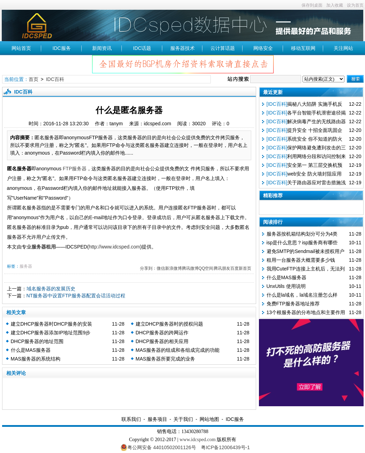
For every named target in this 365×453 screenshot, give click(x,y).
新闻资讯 (102, 48)
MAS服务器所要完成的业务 (165, 359)
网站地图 (209, 419)
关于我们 (183, 419)
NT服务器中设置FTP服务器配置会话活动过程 (76, 295)
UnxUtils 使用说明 (286, 286)
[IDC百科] (277, 104)
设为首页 (355, 5)
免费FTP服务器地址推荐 (293, 303)
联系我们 (131, 419)
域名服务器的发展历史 (51, 288)
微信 (161, 268)
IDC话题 (142, 48)
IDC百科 (55, 79)
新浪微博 (173, 268)
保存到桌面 (311, 5)
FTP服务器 (75, 168)
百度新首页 (240, 268)
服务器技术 (182, 48)
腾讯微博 (190, 268)
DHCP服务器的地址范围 (37, 341)
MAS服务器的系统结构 (35, 359)
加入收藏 (334, 5)
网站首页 (21, 48)
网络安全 (263, 48)
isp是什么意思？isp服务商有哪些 (302, 242)
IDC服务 (62, 48)
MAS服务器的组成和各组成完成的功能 (177, 350)
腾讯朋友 (222, 268)
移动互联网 (303, 48)
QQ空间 (206, 268)
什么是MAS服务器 (31, 350)
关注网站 (343, 48)
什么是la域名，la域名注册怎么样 (302, 295)
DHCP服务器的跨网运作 (162, 332)
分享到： (148, 268)
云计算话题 (222, 48)
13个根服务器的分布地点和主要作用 (306, 312)
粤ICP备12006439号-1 (225, 447)
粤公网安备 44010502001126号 (158, 447)
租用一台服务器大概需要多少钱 (301, 260)
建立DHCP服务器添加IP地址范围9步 (51, 332)
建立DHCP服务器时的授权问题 (169, 324)
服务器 (26, 266)
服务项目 (157, 419)
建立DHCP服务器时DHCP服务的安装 (51, 324)
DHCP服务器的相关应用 (162, 341)
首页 (33, 79)
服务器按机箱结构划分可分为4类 (302, 234)
